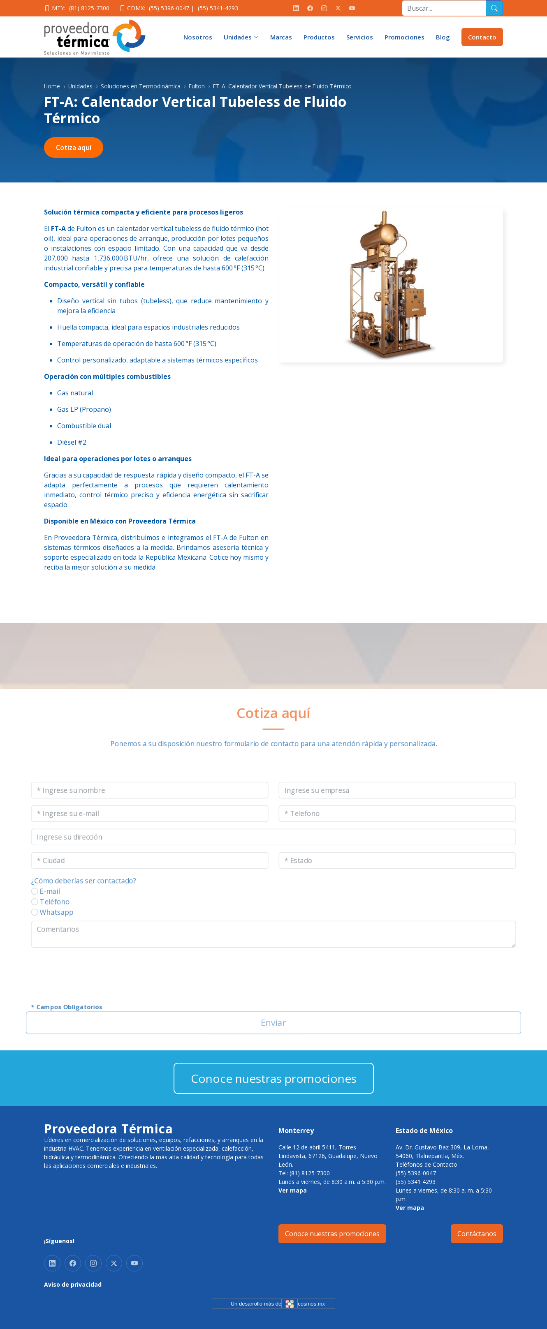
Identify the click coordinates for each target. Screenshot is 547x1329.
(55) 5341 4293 (416, 1182)
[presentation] (77, 983)
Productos (319, 37)
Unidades (80, 86)
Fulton (197, 86)
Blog (443, 37)
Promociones (404, 37)
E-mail (24, 894)
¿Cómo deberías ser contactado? (62, 882)
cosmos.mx (311, 1304)
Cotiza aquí (73, 147)
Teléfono (29, 905)
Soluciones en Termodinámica (141, 86)
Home (52, 86)
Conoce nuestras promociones (274, 1078)
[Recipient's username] (444, 8)
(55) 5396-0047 (169, 8)
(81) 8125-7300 (89, 8)
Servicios (359, 37)
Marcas (281, 37)
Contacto (482, 37)
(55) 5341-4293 (218, 8)
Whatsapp (31, 917)
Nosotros (197, 37)
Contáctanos (476, 1233)
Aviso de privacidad (73, 1284)
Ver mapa (292, 1190)
